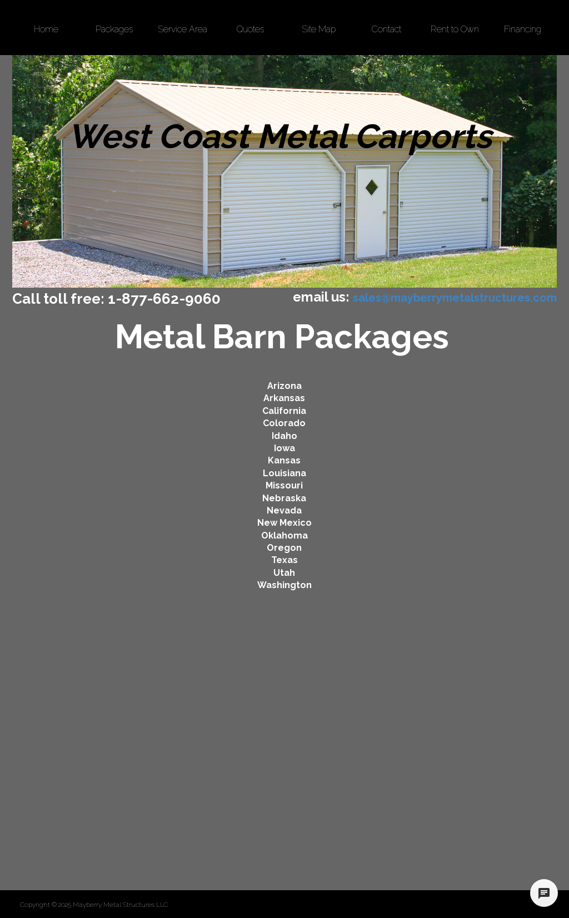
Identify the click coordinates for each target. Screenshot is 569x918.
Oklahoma (284, 535)
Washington (284, 585)
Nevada (284, 510)
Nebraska (284, 498)
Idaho (284, 436)
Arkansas (284, 398)
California (284, 411)
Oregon (284, 547)
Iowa (284, 448)
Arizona (284, 386)
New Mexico (284, 522)
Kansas (284, 460)
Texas (284, 560)
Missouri (284, 485)
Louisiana (284, 473)
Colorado (284, 423)
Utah (284, 572)
